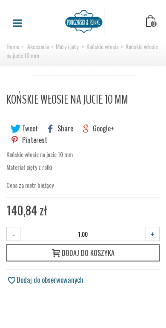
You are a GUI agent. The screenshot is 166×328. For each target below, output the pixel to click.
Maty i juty (68, 46)
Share (59, 128)
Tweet (24, 128)
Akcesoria (38, 46)
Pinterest (29, 140)
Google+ (97, 128)
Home (12, 46)
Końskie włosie (102, 46)
